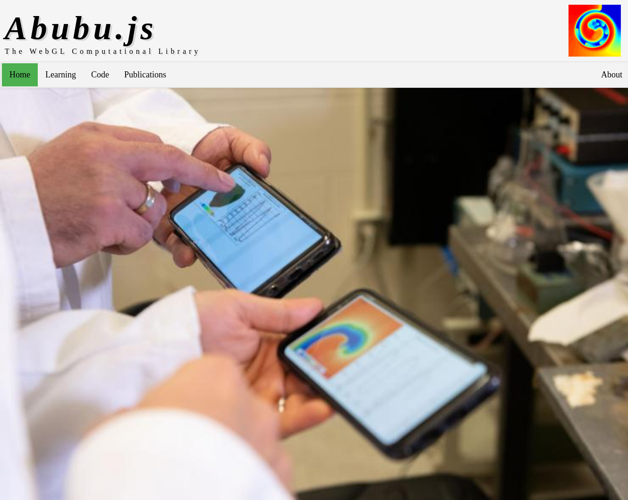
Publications (145, 74)
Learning (60, 74)
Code (100, 74)
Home (19, 74)
